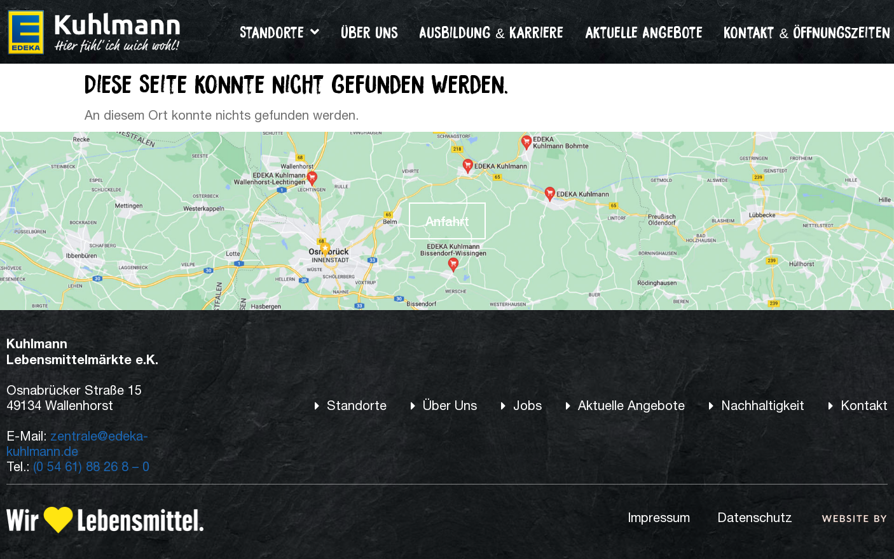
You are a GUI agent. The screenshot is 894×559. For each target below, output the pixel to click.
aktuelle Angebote (644, 32)
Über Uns (369, 32)
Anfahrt (447, 221)
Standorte (279, 31)
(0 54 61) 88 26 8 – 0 (91, 466)
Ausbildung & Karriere (491, 32)
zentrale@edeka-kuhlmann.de (77, 443)
